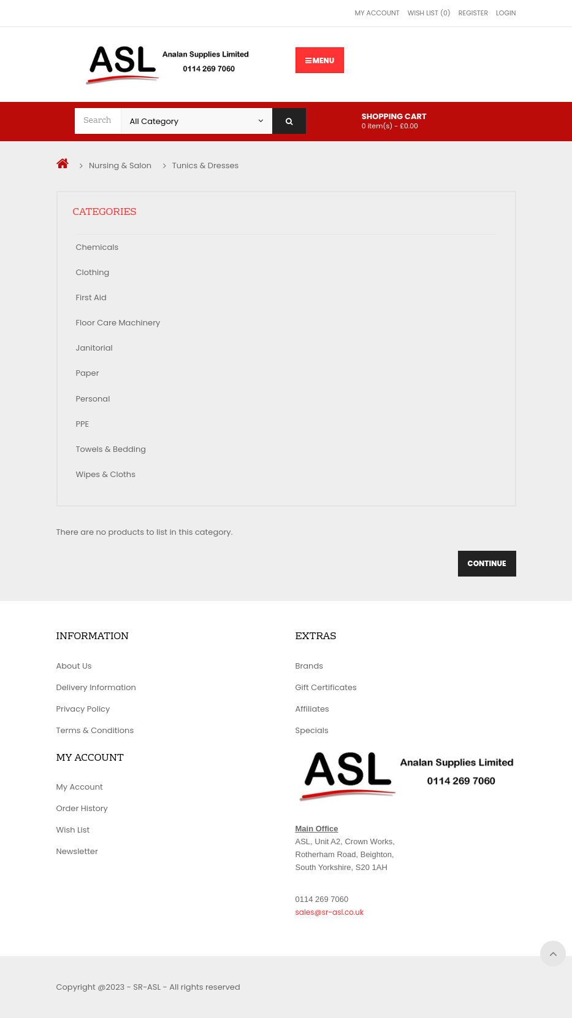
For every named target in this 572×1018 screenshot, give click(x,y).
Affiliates (312, 709)
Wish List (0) (429, 13)
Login (506, 13)
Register (473, 13)
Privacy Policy (83, 709)
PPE (83, 424)
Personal (93, 399)
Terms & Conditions (95, 730)
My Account (377, 13)
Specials (312, 730)
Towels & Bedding (111, 449)
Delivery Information (96, 687)
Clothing (93, 272)
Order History (82, 808)
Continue (487, 563)
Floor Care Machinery (118, 322)
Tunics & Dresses (205, 165)
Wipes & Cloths (105, 474)
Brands (310, 666)
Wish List (73, 830)
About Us (74, 666)
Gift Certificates (326, 687)
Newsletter (77, 851)
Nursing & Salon (120, 165)
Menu (320, 60)
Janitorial (94, 348)
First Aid (91, 297)
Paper (87, 373)
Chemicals (97, 247)
